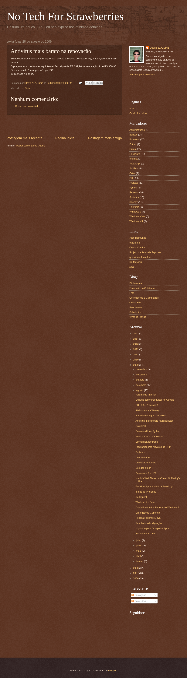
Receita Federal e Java (147, 517)
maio (139, 550)
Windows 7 (135, 211)
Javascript (134, 163)
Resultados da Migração (148, 523)
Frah (131, 292)
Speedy (133, 202)
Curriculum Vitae (138, 113)
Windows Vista (137, 216)
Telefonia (134, 207)
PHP (131, 178)
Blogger (112, 670)
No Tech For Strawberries (65, 16)
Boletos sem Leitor (145, 533)
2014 (136, 338)
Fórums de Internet (145, 394)
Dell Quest (141, 497)
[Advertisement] (64, 125)
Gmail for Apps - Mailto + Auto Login (154, 486)
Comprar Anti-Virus (145, 462)
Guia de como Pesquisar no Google (154, 399)
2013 (136, 344)
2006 (136, 578)
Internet (133, 158)
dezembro (142, 369)
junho (139, 545)
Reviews (134, 192)
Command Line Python (147, 431)
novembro (142, 374)
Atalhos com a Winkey (147, 410)
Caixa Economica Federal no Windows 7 (157, 507)
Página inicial (65, 138)
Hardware (134, 154)
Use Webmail (142, 457)
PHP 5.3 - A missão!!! (146, 405)
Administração (137, 129)
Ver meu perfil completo (142, 74)
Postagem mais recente (24, 138)
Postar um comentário (27, 106)
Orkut (132, 173)
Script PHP (141, 426)
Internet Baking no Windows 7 (151, 415)
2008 (136, 568)
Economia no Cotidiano (142, 288)
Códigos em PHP (144, 467)
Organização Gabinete (147, 512)
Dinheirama (135, 283)
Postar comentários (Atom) (30, 145)
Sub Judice (135, 312)
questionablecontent (140, 257)
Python (133, 187)
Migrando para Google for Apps (152, 528)
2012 (136, 349)
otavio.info (135, 242)
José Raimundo (137, 237)
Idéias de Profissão (145, 491)
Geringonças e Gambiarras (144, 297)
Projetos (133, 182)
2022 (136, 333)
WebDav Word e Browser (149, 436)
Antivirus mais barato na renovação (154, 420)
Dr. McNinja (135, 262)
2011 (136, 354)
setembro (141, 385)
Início (132, 108)
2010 (136, 359)
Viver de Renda (137, 316)
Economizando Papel (146, 441)
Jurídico (133, 168)
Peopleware (135, 307)
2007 (136, 573)
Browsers (134, 139)
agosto (140, 390)
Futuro (132, 144)
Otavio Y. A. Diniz (159, 47)
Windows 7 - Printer (146, 502)
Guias (28, 88)
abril (138, 556)
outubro (140, 379)
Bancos (133, 134)
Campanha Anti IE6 (145, 473)
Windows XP (136, 221)
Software (134, 197)
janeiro (140, 561)
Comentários (139, 601)
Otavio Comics (137, 247)
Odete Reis (135, 302)
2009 (136, 365)
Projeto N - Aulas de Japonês (145, 252)
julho (139, 540)
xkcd (131, 266)
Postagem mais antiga (105, 138)
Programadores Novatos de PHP (153, 446)
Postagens (138, 595)
